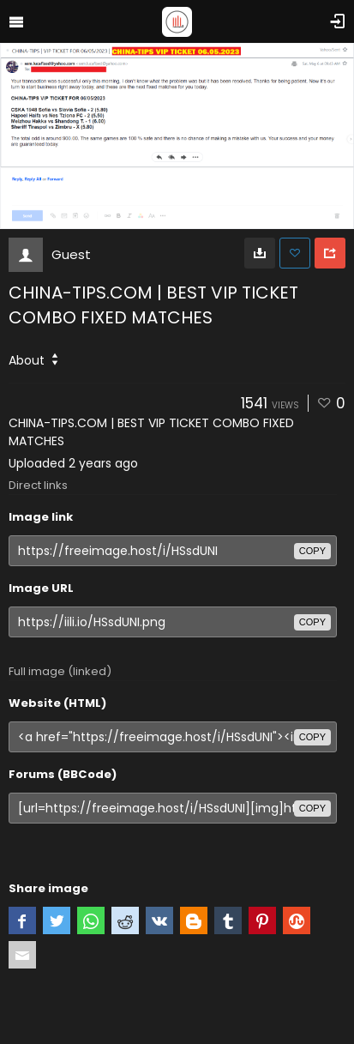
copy (312, 551)
